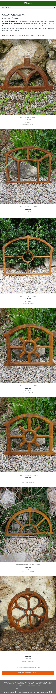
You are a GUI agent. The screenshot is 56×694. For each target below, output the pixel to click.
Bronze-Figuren (46, 683)
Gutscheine (40, 682)
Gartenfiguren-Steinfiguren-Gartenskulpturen (28, 685)
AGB (34, 682)
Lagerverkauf (48, 682)
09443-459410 (9, 692)
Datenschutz (28, 682)
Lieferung (38, 683)
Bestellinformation (10, 683)
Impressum (7, 682)
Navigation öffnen (6, 7)
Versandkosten (30, 683)
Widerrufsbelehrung (17, 682)
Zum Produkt (28, 120)
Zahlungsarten (21, 683)
